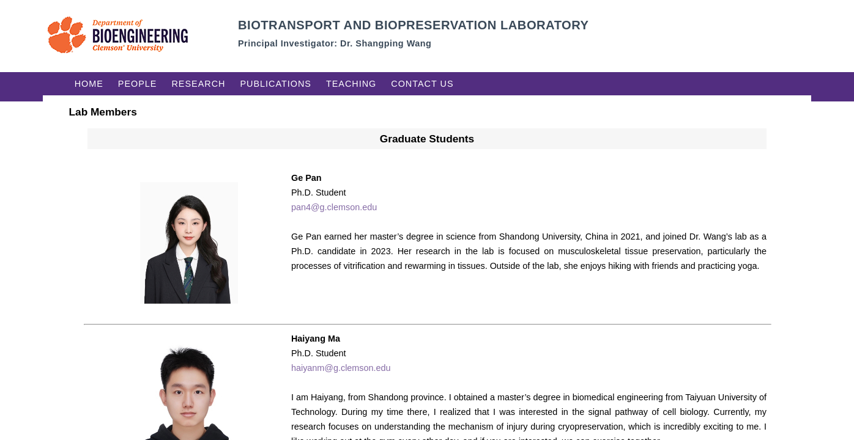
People (137, 84)
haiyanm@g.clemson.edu (341, 368)
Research (198, 84)
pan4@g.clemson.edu (334, 207)
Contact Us (422, 84)
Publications (275, 84)
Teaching (351, 84)
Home (89, 84)
